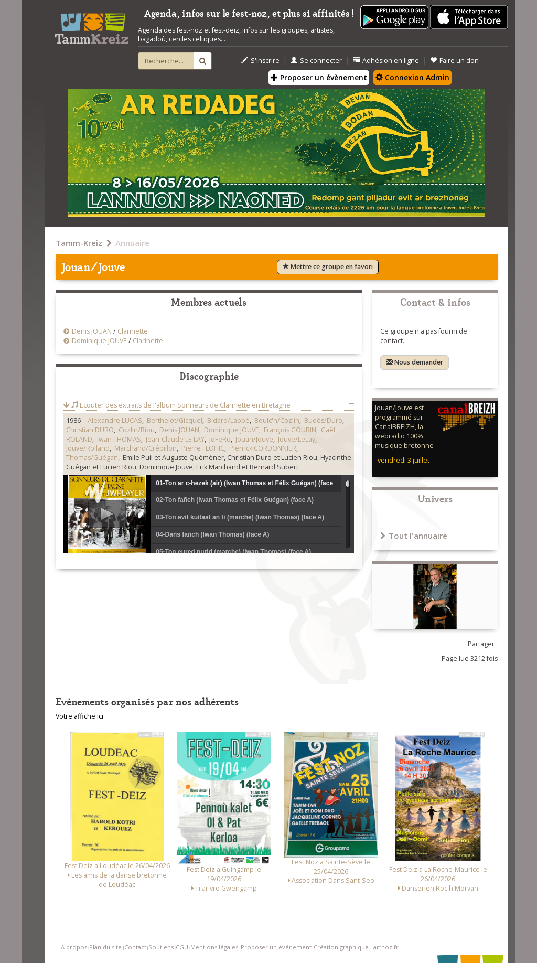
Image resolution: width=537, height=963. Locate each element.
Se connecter (316, 60)
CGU (182, 947)
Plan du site (105, 947)
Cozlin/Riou (137, 429)
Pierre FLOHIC (202, 448)
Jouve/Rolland (88, 448)
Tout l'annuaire (413, 535)
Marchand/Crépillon (145, 448)
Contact (135, 947)
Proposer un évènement (319, 77)
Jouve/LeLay (296, 439)
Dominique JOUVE (99, 340)
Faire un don (454, 60)
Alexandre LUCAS (115, 420)
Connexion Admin (412, 77)
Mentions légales (214, 947)
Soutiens (161, 947)
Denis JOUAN (92, 331)
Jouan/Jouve (254, 439)
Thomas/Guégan (92, 457)
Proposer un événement (276, 947)
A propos (74, 947)
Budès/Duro (323, 420)
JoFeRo (220, 439)
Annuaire (132, 243)
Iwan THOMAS (119, 439)
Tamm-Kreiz (79, 243)
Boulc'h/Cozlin (276, 420)
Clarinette (132, 331)
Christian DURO (90, 429)
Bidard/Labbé (228, 420)
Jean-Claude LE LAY (175, 439)
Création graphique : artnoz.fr (356, 947)
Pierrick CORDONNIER (262, 448)
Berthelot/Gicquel (174, 420)
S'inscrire (260, 60)
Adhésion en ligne (386, 60)
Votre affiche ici (79, 716)
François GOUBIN (290, 429)
